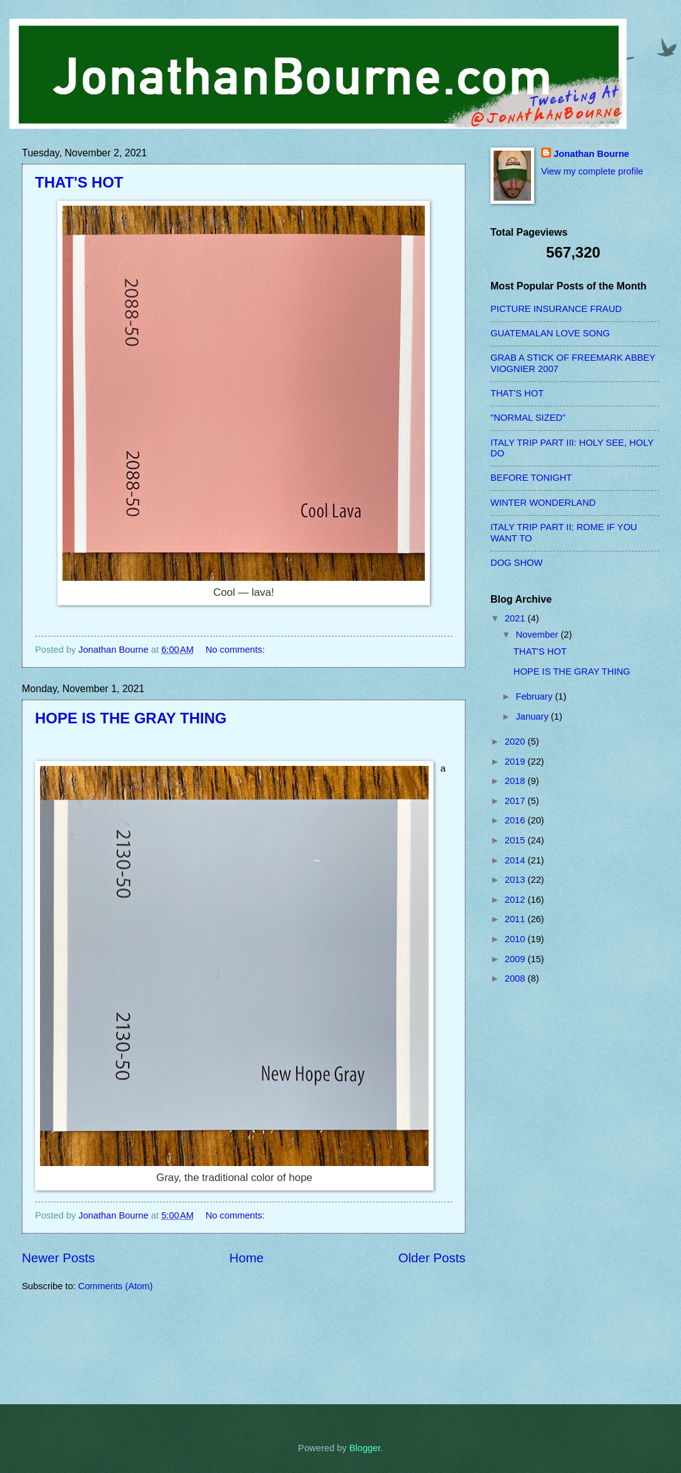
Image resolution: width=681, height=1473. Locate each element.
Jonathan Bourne (591, 154)
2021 (516, 618)
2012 (516, 900)
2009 (516, 959)
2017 (516, 801)
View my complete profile (592, 171)
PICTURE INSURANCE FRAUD (556, 309)
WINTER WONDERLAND (542, 503)
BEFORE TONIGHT (531, 478)
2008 (516, 978)
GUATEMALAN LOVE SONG (550, 333)
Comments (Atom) (115, 1286)
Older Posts (431, 1257)
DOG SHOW (516, 563)
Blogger (364, 1448)
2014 (516, 860)
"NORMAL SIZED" (527, 418)
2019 (516, 762)
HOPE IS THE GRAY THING (131, 718)
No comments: (236, 650)
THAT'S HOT (79, 182)
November (537, 635)
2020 (516, 741)
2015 (516, 840)
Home (246, 1257)
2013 (516, 880)
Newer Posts (58, 1257)
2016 (516, 820)
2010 (516, 939)
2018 (516, 781)
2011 (516, 919)
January (532, 716)
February (535, 696)
